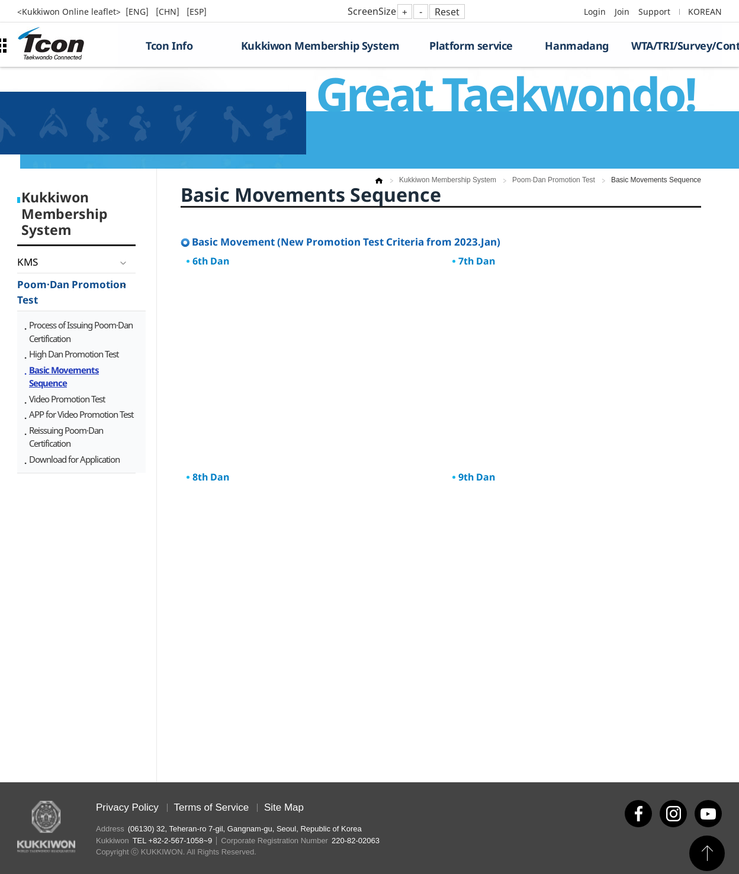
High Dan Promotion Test (73, 354)
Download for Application (74, 459)
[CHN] (169, 11)
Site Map (284, 807)
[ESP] (197, 11)
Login (595, 11)
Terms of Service (211, 807)
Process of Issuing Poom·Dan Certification (81, 331)
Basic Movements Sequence (64, 376)
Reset (447, 11)
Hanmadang (576, 45)
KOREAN (705, 11)
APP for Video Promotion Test (81, 414)
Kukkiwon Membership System (320, 45)
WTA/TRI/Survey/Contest (676, 45)
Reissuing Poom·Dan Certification (66, 437)
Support (654, 11)
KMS (27, 262)
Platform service (471, 45)
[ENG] (138, 11)
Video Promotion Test (67, 399)
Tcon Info (169, 45)
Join (622, 11)
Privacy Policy (127, 807)
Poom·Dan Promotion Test (71, 292)
